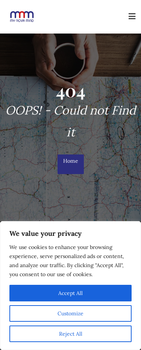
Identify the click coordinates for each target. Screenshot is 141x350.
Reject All (70, 333)
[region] (70, 285)
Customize (70, 313)
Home (70, 160)
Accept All (70, 293)
